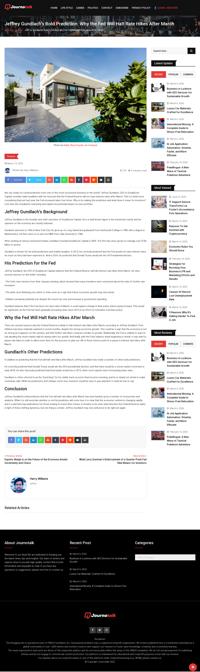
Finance (19, 30)
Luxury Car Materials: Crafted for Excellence (92, 573)
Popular (173, 74)
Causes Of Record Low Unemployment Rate (180, 295)
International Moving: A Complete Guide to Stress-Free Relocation (180, 128)
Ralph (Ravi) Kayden (74, 145)
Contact (106, 7)
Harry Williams (39, 478)
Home (54, 7)
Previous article (14, 456)
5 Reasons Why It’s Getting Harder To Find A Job (182, 316)
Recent (159, 74)
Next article (139, 456)
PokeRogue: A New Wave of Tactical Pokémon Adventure (178, 171)
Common (188, 74)
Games (80, 7)
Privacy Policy (141, 7)
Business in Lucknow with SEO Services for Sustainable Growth (179, 92)
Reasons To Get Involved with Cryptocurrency (178, 230)
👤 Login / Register (166, 7)
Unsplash (92, 145)
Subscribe (122, 7)
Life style (67, 7)
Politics (93, 7)
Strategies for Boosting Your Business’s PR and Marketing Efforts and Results (182, 271)
